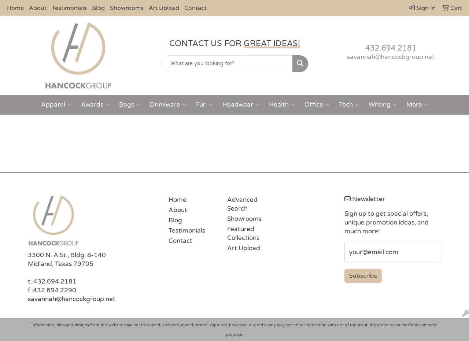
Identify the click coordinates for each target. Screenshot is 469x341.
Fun (204, 104)
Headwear (240, 104)
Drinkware (168, 104)
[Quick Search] (227, 63)
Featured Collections (243, 233)
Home (15, 8)
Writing (383, 104)
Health (282, 104)
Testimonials (69, 8)
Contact (195, 8)
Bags (129, 104)
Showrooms (127, 8)
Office (316, 104)
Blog (98, 8)
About (38, 8)
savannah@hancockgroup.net (391, 57)
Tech (349, 104)
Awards (95, 104)
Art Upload (164, 8)
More (417, 104)
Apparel (56, 104)
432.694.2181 (391, 48)
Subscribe (363, 275)
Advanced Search (242, 204)
